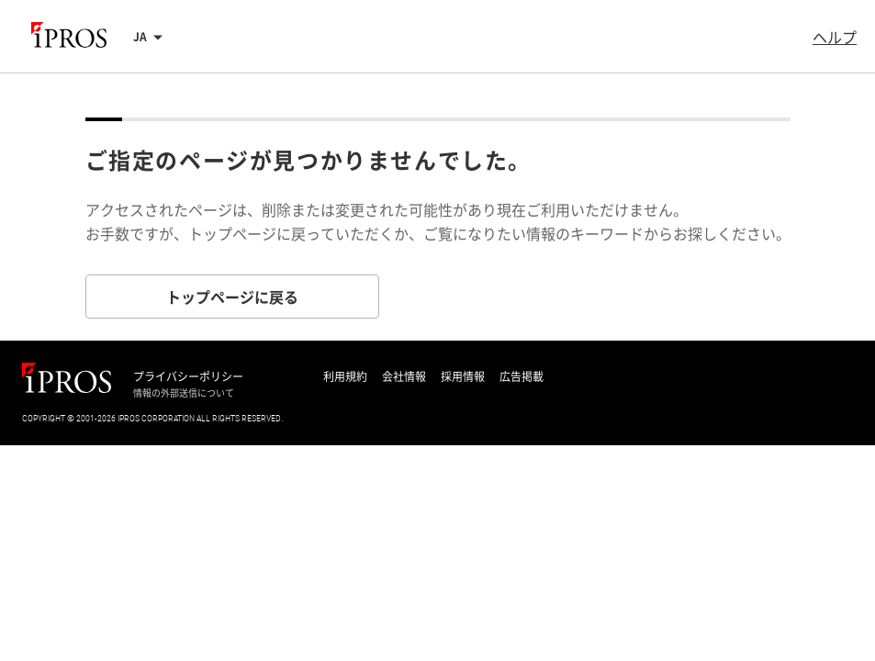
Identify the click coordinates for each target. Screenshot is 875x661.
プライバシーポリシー (188, 376)
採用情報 (463, 376)
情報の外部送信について (183, 392)
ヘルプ (835, 36)
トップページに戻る (232, 297)
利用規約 (345, 376)
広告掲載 (521, 376)
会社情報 (404, 376)
